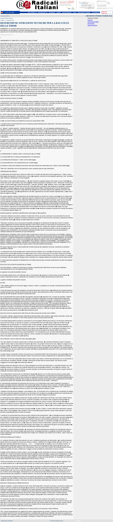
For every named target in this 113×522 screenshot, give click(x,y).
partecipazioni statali (93, 21)
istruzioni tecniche (92, 25)
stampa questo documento (7, 520)
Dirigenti (52, 12)
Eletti (59, 12)
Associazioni (66, 12)
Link (74, 12)
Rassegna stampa (84, 12)
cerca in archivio (5, 16)
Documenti (42, 12)
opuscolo (90, 20)
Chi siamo (32, 12)
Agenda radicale (104, 12)
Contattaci (95, 12)
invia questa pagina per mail (56, 520)
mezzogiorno (91, 23)
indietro (78, 520)
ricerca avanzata (101, 5)
